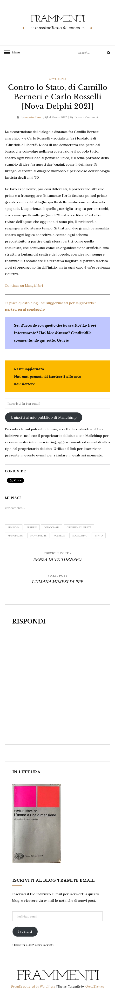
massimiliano (33, 117)
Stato (99, 535)
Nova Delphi (38, 535)
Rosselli (59, 535)
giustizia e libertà (79, 527)
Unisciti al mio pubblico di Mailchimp (44, 417)
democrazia (51, 527)
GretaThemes (94, 986)
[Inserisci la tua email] (57, 403)
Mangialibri (15, 535)
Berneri (32, 527)
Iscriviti (25, 931)
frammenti (57, 19)
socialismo (79, 535)
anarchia (14, 527)
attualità (57, 79)
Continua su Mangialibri (24, 285)
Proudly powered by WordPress (33, 986)
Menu (14, 52)
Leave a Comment (86, 117)
